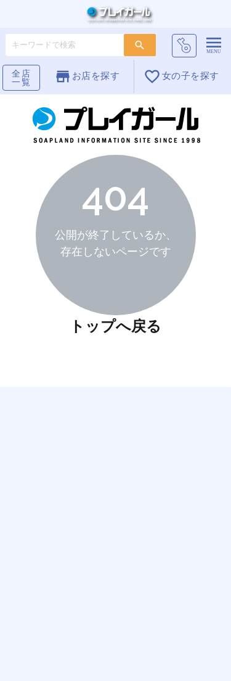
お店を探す (87, 76)
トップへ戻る (115, 326)
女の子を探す (181, 76)
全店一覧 (21, 77)
